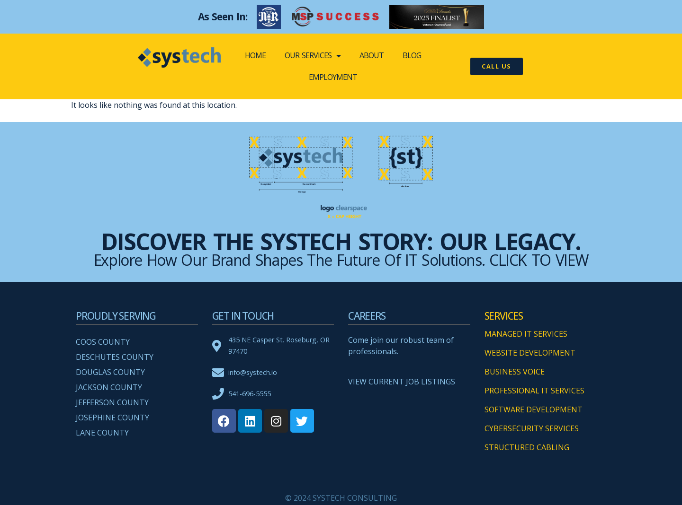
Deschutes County (114, 357)
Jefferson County (112, 402)
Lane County (102, 432)
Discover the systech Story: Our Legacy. (341, 241)
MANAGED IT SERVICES (526, 334)
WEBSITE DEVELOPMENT (530, 353)
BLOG (412, 55)
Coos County (103, 342)
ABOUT (371, 55)
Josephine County (112, 417)
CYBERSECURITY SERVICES (532, 428)
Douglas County (110, 372)
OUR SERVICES (313, 55)
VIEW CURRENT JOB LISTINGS (401, 381)
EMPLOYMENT (333, 77)
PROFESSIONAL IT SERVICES (534, 390)
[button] (496, 66)
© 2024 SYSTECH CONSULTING (341, 498)
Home (255, 55)
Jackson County (109, 387)
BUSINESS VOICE (515, 371)
